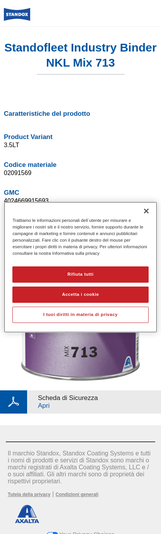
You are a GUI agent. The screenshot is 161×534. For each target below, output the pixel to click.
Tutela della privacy (29, 494)
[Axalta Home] (17, 17)
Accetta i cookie (80, 294)
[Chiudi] (146, 210)
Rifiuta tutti (80, 274)
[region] (80, 266)
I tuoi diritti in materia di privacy (80, 314)
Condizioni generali (77, 494)
